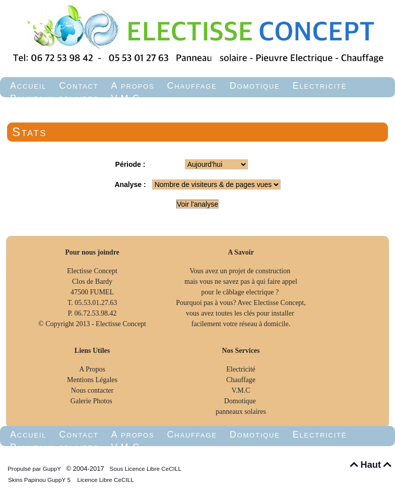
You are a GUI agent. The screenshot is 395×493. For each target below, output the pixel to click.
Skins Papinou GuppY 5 (41, 479)
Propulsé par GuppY (35, 468)
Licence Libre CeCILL (105, 479)
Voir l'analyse (197, 204)
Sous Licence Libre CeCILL (146, 468)
